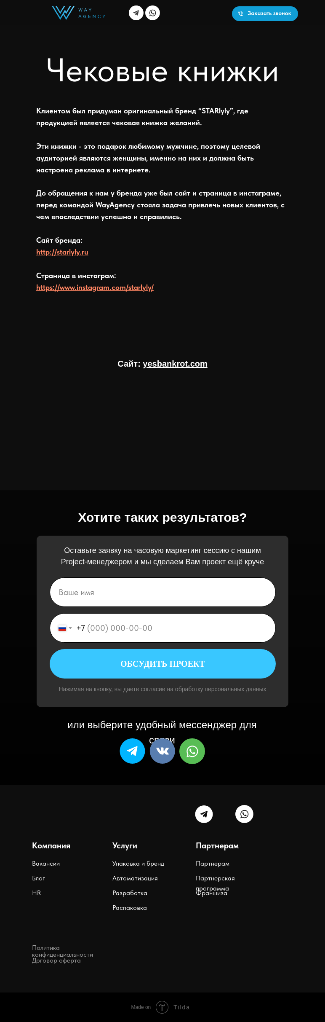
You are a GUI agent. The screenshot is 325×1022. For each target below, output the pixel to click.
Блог (38, 878)
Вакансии (46, 863)
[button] (265, 13)
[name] (163, 592)
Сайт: (162, 363)
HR (36, 893)
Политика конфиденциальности (62, 951)
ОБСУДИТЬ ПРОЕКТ (162, 663)
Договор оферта (56, 960)
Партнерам (212, 863)
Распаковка (129, 908)
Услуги (124, 845)
